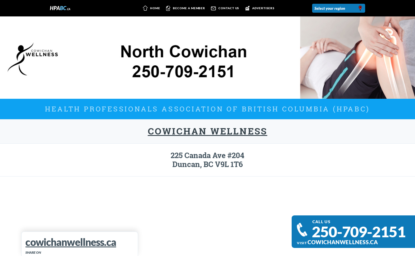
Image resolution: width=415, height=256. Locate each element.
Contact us (224, 8)
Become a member (184, 8)
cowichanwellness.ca (343, 242)
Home (150, 8)
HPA (60, 8)
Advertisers (258, 8)
